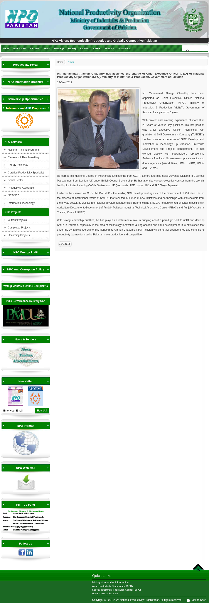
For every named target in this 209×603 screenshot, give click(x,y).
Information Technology (21, 203)
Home (6, 48)
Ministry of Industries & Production (110, 582)
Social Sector (15, 180)
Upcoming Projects (19, 235)
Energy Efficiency (18, 165)
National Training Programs (23, 149)
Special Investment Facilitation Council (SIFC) (116, 589)
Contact (84, 48)
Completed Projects (19, 227)
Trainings (59, 48)
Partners (35, 48)
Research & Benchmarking (23, 157)
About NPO (19, 48)
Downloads (124, 48)
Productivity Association (21, 187)
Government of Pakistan (105, 593)
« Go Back (64, 244)
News (47, 48)
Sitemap (109, 48)
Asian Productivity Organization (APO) (112, 586)
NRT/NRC (14, 195)
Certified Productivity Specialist (26, 172)
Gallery (72, 48)
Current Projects (17, 220)
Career (97, 48)
